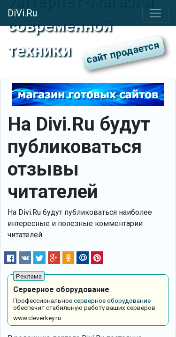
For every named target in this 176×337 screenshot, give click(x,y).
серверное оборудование (112, 300)
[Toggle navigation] (155, 13)
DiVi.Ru (22, 13)
